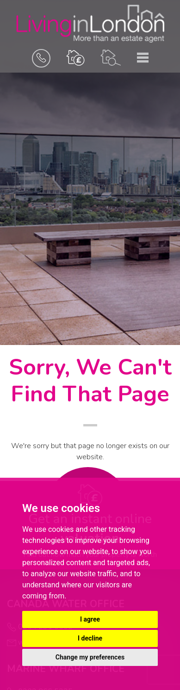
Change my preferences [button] (90, 657)
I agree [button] (90, 619)
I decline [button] (90, 638)
